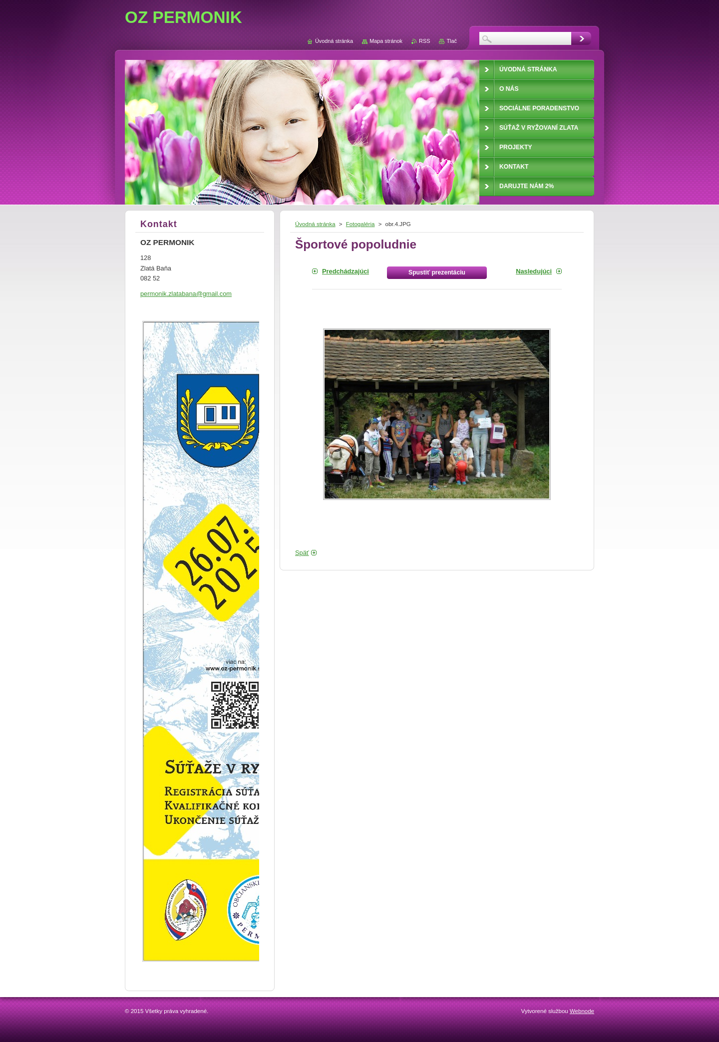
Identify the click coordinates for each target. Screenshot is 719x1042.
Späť (302, 552)
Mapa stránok (385, 41)
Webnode (582, 1011)
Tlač (451, 41)
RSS (424, 41)
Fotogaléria (360, 224)
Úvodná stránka (315, 224)
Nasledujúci (534, 271)
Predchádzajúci (345, 271)
